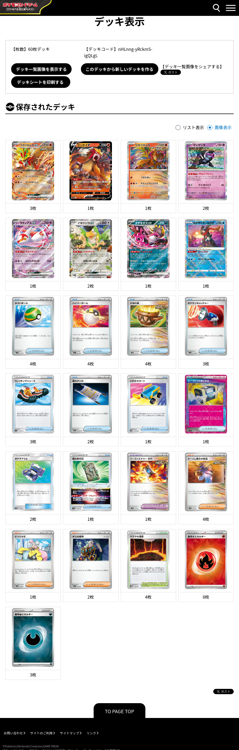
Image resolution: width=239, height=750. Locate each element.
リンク (91, 733)
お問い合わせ (13, 733)
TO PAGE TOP (119, 711)
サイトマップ (69, 733)
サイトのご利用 (41, 733)
